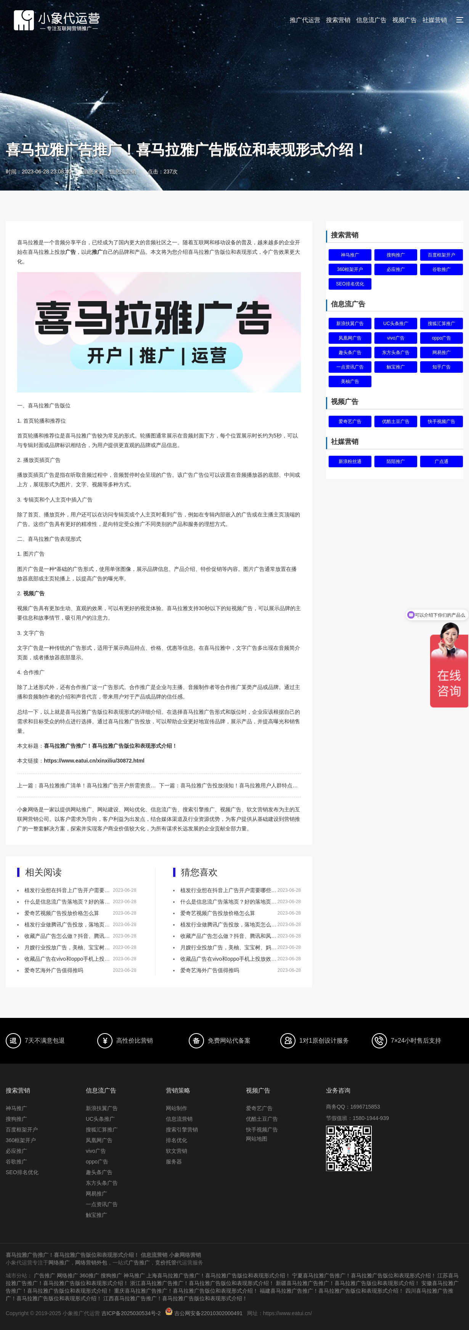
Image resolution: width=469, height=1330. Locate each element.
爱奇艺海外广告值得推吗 (53, 970)
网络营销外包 (91, 1262)
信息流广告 (371, 20)
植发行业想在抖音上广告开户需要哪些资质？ (77, 890)
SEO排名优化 (350, 284)
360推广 (89, 1275)
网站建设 (108, 809)
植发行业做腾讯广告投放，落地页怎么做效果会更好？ (88, 924)
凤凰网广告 (350, 338)
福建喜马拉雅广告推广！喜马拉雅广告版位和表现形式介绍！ (332, 1291)
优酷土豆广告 (396, 421)
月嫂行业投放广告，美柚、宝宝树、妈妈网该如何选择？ (91, 947)
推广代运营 (305, 20)
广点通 (441, 461)
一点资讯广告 (350, 367)
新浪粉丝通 (350, 461)
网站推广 (81, 809)
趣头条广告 (350, 352)
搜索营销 (338, 20)
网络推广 (59, 1262)
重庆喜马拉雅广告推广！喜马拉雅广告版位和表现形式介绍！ (186, 1291)
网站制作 (176, 1108)
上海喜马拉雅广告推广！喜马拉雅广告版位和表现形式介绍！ (218, 1275)
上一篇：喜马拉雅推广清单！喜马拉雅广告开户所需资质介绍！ (88, 785)
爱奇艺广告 (350, 421)
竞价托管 (166, 1262)
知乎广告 (441, 367)
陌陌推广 (396, 461)
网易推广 (441, 352)
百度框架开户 (441, 255)
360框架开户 (350, 269)
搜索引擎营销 (182, 1129)
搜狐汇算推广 (441, 323)
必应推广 (396, 269)
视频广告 (404, 20)
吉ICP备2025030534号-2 (131, 1313)
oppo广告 (441, 338)
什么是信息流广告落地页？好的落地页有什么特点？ (85, 902)
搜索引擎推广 (199, 809)
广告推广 (139, 1262)
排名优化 (176, 1140)
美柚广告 (350, 381)
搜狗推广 (396, 255)
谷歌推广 (441, 269)
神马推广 (350, 255)
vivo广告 (395, 338)
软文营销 (176, 1151)
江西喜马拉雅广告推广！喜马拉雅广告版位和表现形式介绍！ (175, 1298)
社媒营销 (434, 20)
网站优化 (134, 809)
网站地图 (256, 1139)
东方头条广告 (396, 352)
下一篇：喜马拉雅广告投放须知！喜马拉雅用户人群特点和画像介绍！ (230, 785)
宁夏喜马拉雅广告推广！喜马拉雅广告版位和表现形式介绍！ (364, 1275)
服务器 (174, 1162)
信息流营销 (179, 1119)
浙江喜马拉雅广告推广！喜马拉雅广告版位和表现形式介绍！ (202, 1283)
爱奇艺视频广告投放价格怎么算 (61, 913)
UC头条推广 (395, 323)
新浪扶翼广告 (350, 323)
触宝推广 (396, 367)
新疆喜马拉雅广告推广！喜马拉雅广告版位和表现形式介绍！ (348, 1283)
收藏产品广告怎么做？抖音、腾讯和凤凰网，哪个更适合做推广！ (101, 936)
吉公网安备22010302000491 (208, 1313)
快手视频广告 (441, 421)
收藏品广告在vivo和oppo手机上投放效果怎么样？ (83, 959)
